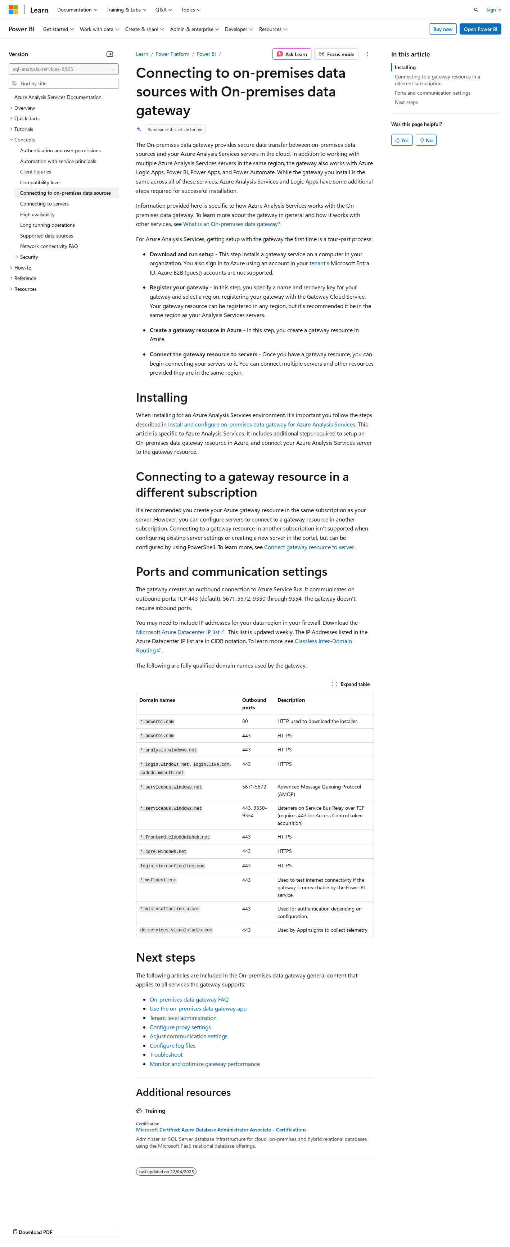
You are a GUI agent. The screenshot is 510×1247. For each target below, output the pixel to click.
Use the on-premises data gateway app (198, 1008)
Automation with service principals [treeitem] (58, 161)
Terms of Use (263, 1225)
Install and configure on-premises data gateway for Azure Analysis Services (261, 424)
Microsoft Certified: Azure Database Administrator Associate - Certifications (221, 1129)
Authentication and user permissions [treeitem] (60, 150)
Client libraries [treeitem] (35, 171)
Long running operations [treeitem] (47, 224)
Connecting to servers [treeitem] (44, 203)
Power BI (206, 53)
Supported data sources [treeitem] (46, 235)
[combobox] (64, 69)
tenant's (319, 263)
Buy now (443, 29)
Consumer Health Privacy (207, 1225)
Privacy (157, 1225)
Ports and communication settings (432, 92)
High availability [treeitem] (37, 214)
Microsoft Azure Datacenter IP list (178, 632)
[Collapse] (110, 54)
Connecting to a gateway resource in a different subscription (437, 79)
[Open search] (476, 9)
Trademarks (298, 1225)
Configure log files (172, 1045)
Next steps (406, 102)
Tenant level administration (183, 1017)
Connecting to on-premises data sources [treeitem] (65, 192)
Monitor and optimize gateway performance (205, 1063)
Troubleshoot (166, 1054)
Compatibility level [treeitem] (40, 182)
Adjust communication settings (188, 1036)
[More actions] (367, 54)
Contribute (129, 1225)
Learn (142, 53)
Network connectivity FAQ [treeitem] (49, 246)
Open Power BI (480, 29)
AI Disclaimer (23, 1225)
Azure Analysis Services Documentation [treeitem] (57, 97)
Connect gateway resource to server (309, 547)
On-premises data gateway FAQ (189, 999)
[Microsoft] (13, 9)
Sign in (493, 9)
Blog (98, 1225)
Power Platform (172, 53)
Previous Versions (65, 1225)
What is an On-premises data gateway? (231, 223)
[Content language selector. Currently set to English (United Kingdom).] (45, 1208)
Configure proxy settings (180, 1027)
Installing (405, 67)
